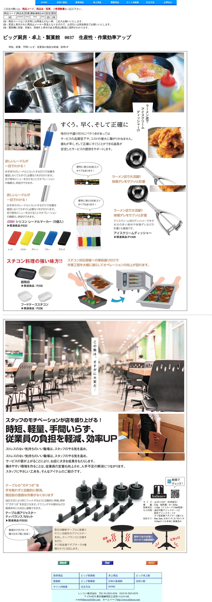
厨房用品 (79, 2)
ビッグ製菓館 (88, 581)
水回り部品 (62, 2)
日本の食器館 (115, 581)
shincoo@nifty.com (91, 599)
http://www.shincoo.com (128, 599)
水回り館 (140, 581)
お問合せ (168, 2)
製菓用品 (115, 2)
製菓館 (56, 581)
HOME (44, 2)
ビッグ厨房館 (88, 575)
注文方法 (150, 2)
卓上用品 (97, 2)
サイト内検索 (132, 2)
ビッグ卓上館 (143, 575)
